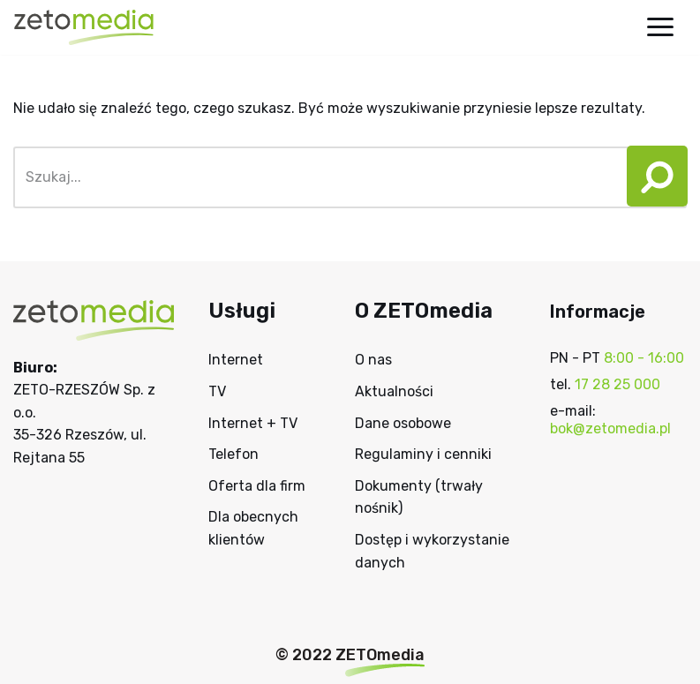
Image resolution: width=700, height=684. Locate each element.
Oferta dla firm (256, 485)
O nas (373, 359)
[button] (651, 177)
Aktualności (394, 391)
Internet (235, 359)
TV (217, 391)
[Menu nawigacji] (660, 27)
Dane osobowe (403, 423)
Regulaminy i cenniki (423, 454)
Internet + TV (252, 423)
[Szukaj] (315, 177)
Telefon (233, 454)
